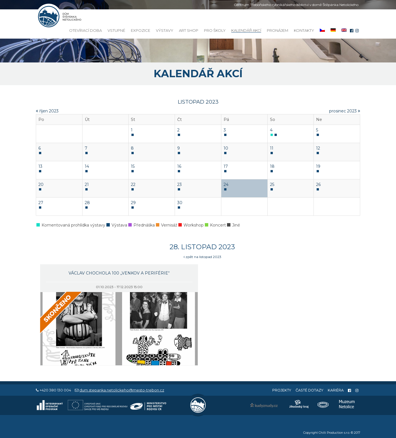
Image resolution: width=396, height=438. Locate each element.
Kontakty (304, 30)
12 (318, 148)
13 (40, 166)
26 (318, 184)
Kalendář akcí (246, 30)
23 (179, 184)
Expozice (140, 30)
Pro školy (215, 30)
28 (87, 202)
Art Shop (188, 30)
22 (133, 184)
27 (40, 202)
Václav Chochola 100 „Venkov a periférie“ (119, 273)
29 (133, 202)
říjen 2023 (47, 111)
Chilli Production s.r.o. (334, 433)
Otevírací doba (85, 30)
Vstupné (116, 30)
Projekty (281, 390)
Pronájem (277, 30)
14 (87, 166)
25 (272, 184)
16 (179, 166)
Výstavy (164, 30)
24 (226, 184)
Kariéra (336, 390)
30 (179, 202)
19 (318, 166)
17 (226, 166)
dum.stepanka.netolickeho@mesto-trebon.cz (121, 390)
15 (133, 166)
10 (226, 148)
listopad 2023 (198, 102)
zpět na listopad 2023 (202, 257)
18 (272, 166)
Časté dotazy (309, 390)
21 (87, 184)
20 (41, 184)
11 (271, 148)
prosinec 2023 (344, 111)
